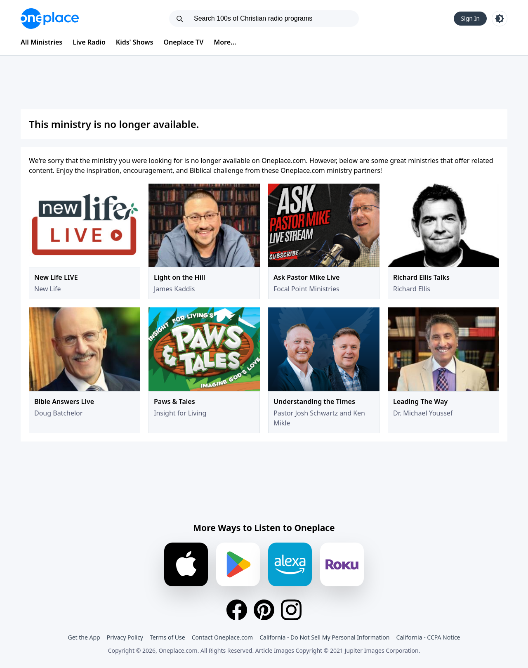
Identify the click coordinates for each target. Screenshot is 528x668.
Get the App (84, 637)
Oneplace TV (184, 42)
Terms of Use (167, 637)
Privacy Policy (125, 637)
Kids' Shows (134, 42)
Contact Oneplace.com (222, 637)
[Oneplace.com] (50, 18)
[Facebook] (236, 610)
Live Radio (89, 42)
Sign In (470, 18)
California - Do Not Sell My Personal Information (324, 637)
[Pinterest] (264, 610)
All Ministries (41, 42)
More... (225, 42)
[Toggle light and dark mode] (499, 18)
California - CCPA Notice (428, 637)
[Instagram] (291, 610)
